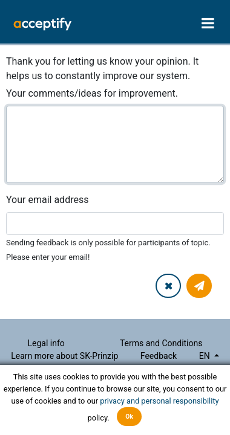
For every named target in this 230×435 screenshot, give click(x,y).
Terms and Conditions (161, 343)
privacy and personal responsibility (159, 400)
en (205, 356)
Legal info (46, 343)
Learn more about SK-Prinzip (64, 356)
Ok (129, 416)
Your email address (47, 199)
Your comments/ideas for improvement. (92, 93)
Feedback (158, 356)
